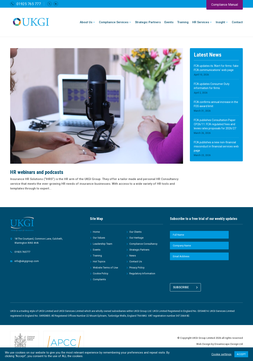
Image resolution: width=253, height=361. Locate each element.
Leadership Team (102, 243)
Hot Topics (99, 261)
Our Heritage (136, 237)
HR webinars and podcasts (36, 172)
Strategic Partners (148, 22)
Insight (220, 22)
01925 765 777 (28, 4)
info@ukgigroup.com (27, 261)
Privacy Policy (136, 267)
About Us (86, 22)
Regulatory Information (142, 273)
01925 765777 (22, 251)
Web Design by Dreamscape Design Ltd (219, 343)
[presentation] (199, 271)
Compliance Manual (224, 4)
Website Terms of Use (105, 267)
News (132, 255)
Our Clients (135, 231)
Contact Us (135, 261)
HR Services (200, 22)
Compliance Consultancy (143, 243)
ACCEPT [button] (241, 354)
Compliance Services (113, 22)
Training (183, 22)
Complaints (99, 279)
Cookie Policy (100, 273)
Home (96, 231)
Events (168, 22)
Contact (237, 22)
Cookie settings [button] (221, 354)
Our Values (99, 237)
